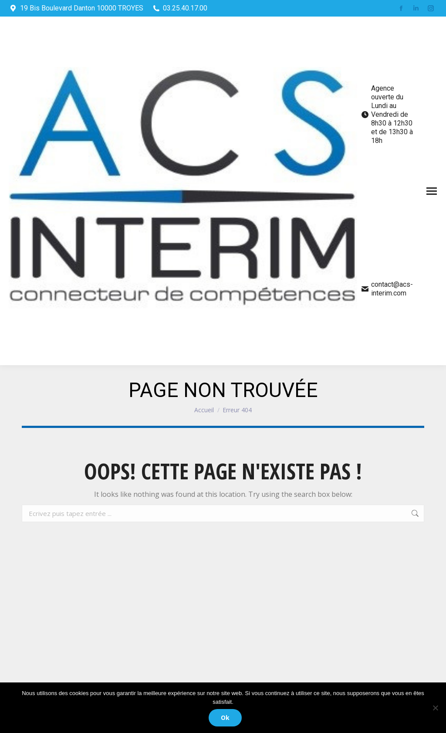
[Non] (435, 707)
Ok (225, 717)
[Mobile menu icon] (431, 191)
